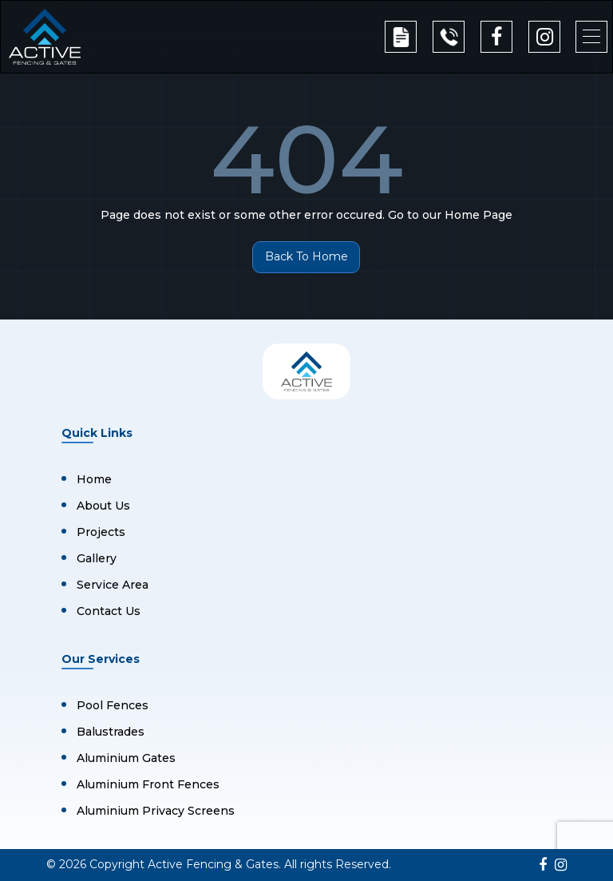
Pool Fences (112, 705)
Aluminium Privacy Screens (156, 811)
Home (94, 479)
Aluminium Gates (126, 758)
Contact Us (108, 611)
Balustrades (110, 731)
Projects (101, 532)
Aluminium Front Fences (148, 784)
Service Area (112, 584)
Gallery (97, 558)
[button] (591, 37)
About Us (103, 505)
